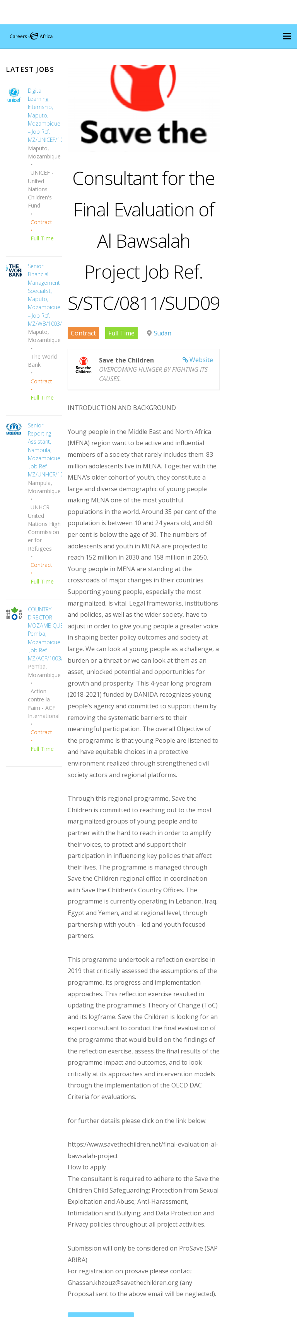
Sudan (157, 353)
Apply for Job (95, 1182)
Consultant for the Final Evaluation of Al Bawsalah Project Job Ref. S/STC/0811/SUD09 (155, 258)
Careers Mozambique (145, 1309)
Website (229, 379)
